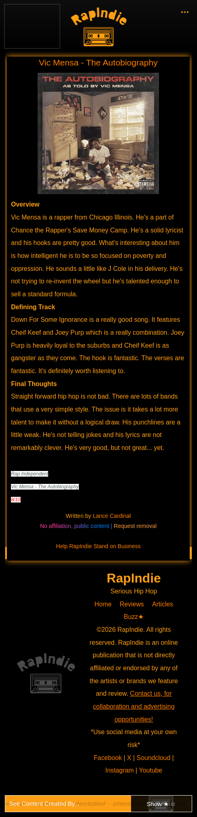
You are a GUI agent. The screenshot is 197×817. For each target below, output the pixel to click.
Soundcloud (154, 757)
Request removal (135, 526)
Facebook (109, 757)
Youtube (150, 770)
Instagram (121, 770)
